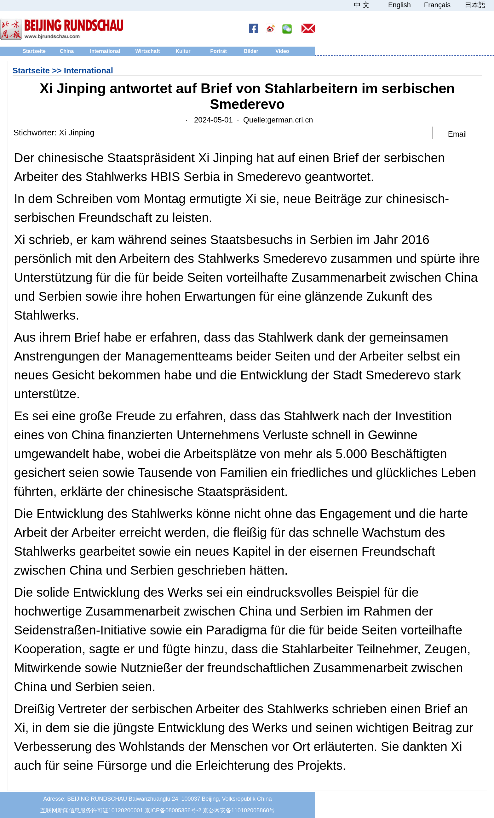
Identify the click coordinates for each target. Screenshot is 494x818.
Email (457, 134)
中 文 (362, 5)
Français (437, 5)
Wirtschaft (147, 51)
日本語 (475, 5)
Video (282, 51)
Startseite (34, 51)
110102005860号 (253, 810)
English (399, 5)
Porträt (218, 51)
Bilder (251, 51)
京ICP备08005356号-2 (173, 810)
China (67, 51)
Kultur (182, 51)
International (105, 51)
